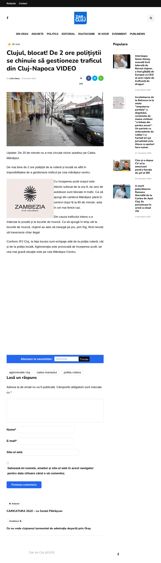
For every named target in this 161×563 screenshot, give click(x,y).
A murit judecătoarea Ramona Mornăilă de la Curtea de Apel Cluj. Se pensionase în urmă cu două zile (144, 198)
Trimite (84, 359)
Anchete (37, 34)
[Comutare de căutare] (150, 18)
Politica (52, 34)
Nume (11, 429)
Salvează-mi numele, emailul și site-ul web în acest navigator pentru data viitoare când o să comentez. (50, 470)
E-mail (12, 440)
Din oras (22, 34)
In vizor (103, 34)
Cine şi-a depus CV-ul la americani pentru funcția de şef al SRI (144, 167)
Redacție (11, 3)
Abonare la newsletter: (37, 359)
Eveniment (119, 34)
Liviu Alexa (14, 78)
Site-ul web (14, 452)
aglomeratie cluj (19, 372)
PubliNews (137, 34)
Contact (23, 3)
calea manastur (47, 372)
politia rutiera (72, 372)
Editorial (68, 34)
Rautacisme (86, 34)
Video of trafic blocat (55, 289)
